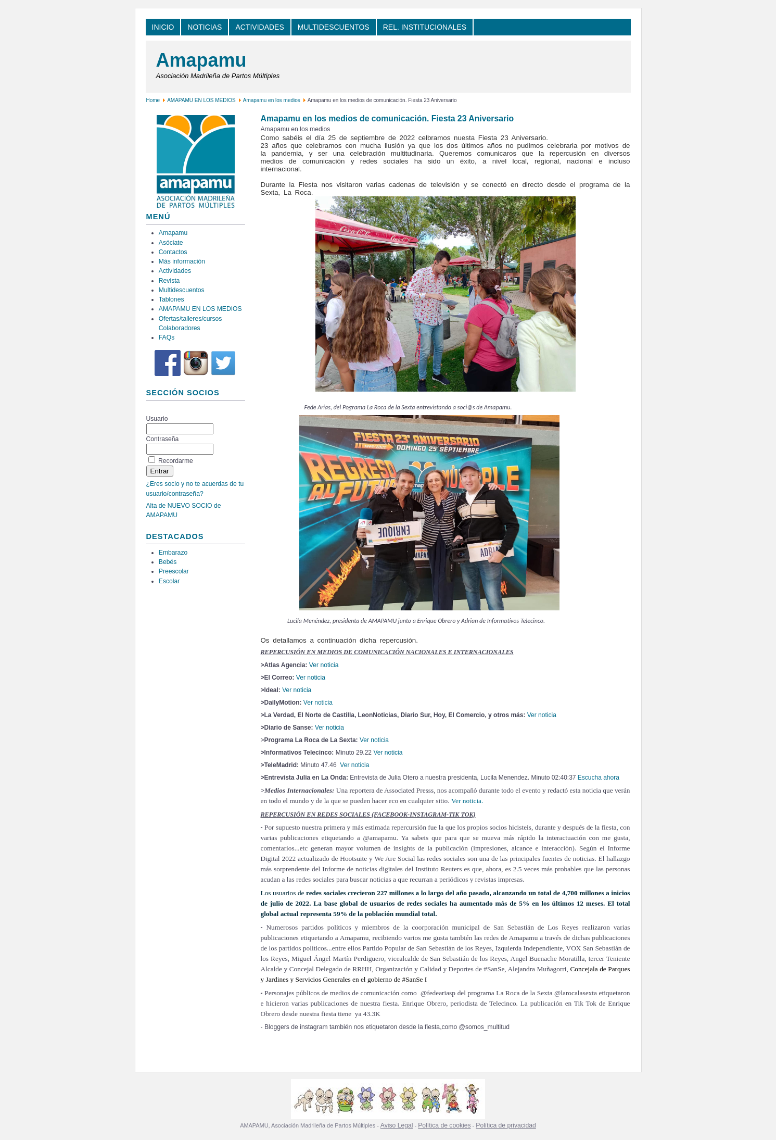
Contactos (173, 252)
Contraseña (162, 439)
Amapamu (201, 60)
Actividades (175, 270)
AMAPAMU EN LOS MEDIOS (201, 100)
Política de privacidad (506, 1125)
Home (153, 100)
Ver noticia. (467, 801)
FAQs (166, 337)
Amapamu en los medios (271, 100)
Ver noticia (324, 665)
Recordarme (175, 461)
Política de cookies (444, 1125)
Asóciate (171, 242)
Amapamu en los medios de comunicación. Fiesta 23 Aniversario (387, 118)
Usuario (157, 418)
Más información (182, 261)
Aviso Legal (396, 1125)
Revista (169, 280)
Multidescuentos (182, 290)
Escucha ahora (598, 777)
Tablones (171, 299)
